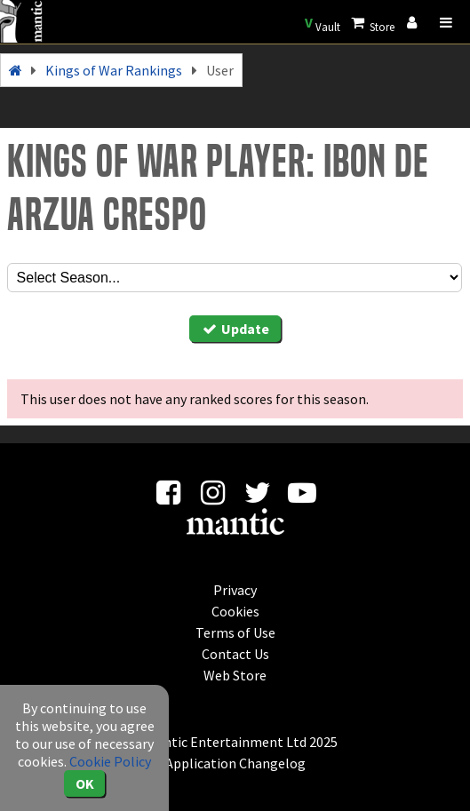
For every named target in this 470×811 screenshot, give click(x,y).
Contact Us (235, 654)
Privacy (235, 590)
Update (235, 329)
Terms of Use (235, 632)
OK (85, 783)
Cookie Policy (110, 761)
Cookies (235, 611)
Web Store (235, 675)
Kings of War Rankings (113, 70)
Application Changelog (235, 763)
